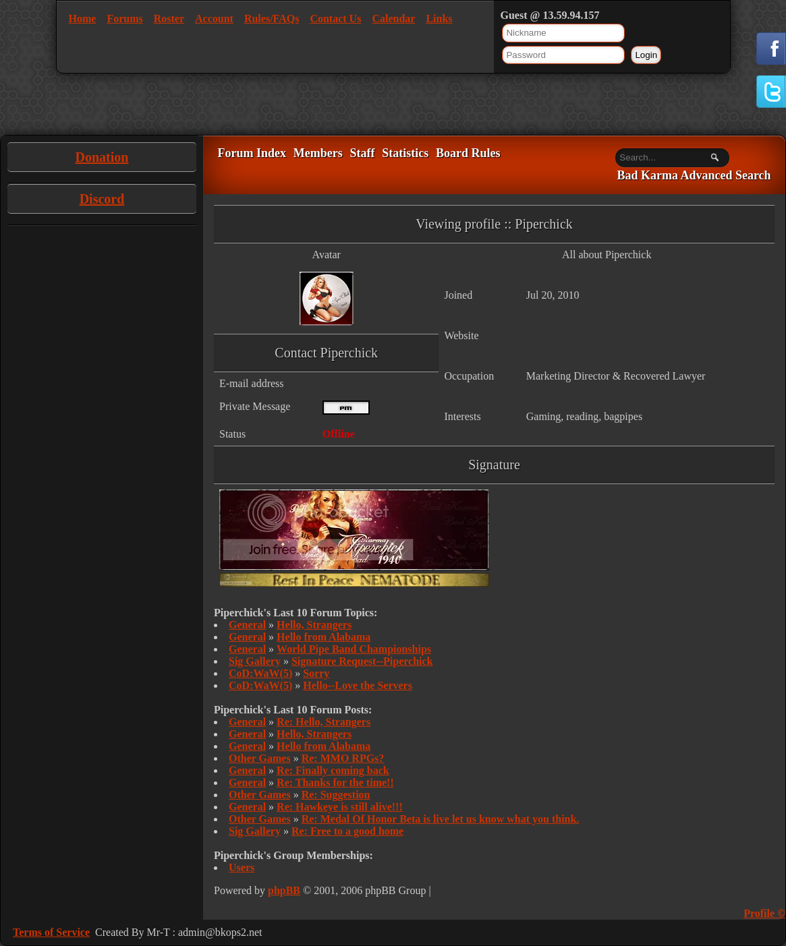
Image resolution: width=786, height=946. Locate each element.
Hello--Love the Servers (357, 685)
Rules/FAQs (271, 18)
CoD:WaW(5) (260, 673)
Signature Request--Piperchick (362, 661)
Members (318, 153)
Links (439, 18)
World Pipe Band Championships (354, 649)
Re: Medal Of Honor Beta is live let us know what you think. (441, 819)
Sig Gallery (255, 661)
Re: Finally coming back (333, 770)
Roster (169, 18)
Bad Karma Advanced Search (693, 176)
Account (214, 18)
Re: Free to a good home (347, 831)
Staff (361, 153)
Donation (102, 157)
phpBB (284, 890)
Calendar (393, 18)
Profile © (764, 913)
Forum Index (251, 153)
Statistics (405, 153)
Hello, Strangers (314, 624)
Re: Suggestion (336, 794)
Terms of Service (51, 932)
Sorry (316, 673)
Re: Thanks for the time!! (335, 782)
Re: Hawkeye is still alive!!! (340, 806)
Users (241, 867)
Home (82, 18)
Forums (124, 18)
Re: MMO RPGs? (343, 758)
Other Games (260, 758)
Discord (102, 198)
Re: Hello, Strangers (323, 722)
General (247, 624)
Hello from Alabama (323, 637)
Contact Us (335, 18)
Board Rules (468, 153)
